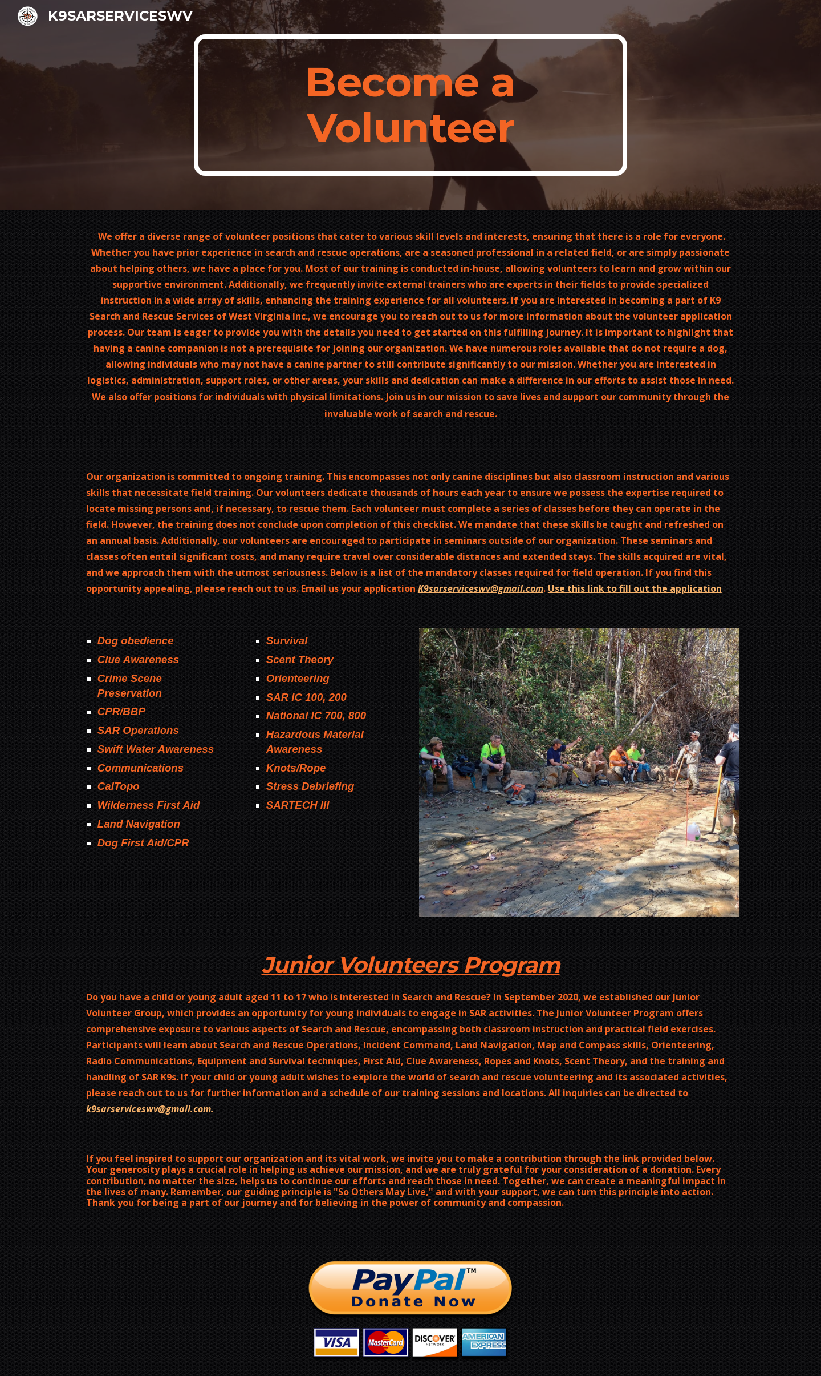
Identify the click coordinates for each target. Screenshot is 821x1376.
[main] (410, 105)
